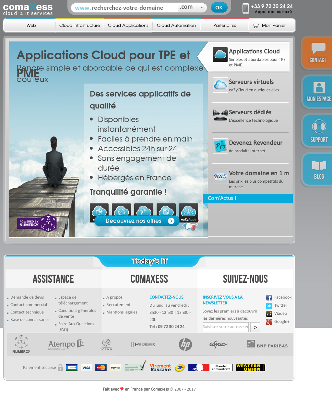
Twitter (280, 305)
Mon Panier (274, 25)
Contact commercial (28, 304)
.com (186, 7)
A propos (114, 297)
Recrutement (118, 304)
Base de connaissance (30, 319)
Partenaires (224, 25)
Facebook (282, 297)
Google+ (282, 321)
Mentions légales (121, 312)
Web (31, 25)
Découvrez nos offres (133, 220)
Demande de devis (27, 297)
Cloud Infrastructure (79, 25)
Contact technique (27, 312)
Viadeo (280, 313)
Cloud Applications (128, 25)
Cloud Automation (176, 25)
